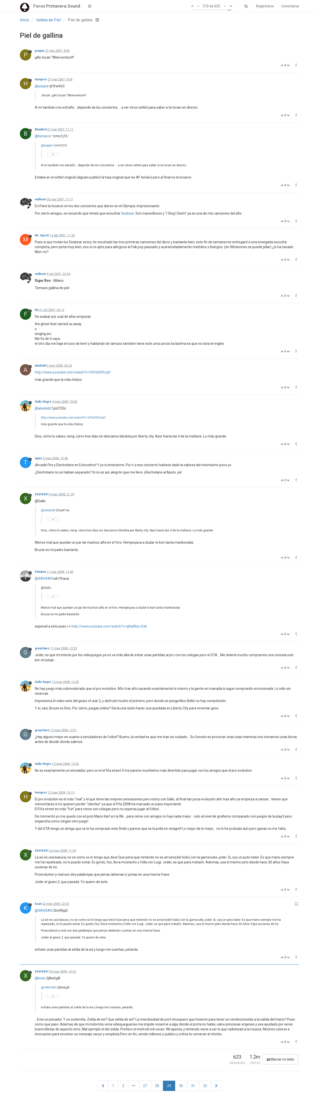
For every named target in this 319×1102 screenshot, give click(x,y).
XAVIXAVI (42, 494)
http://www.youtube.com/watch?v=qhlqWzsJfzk (109, 626)
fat (36, 310)
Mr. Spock (42, 235)
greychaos (42, 648)
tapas (38, 458)
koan (38, 904)
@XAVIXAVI (44, 578)
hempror (41, 79)
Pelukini (40, 572)
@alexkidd (43, 408)
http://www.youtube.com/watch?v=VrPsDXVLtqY (73, 372)
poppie (39, 50)
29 (169, 1086)
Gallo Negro (43, 401)
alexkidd (40, 365)
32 (205, 1086)
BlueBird (41, 129)
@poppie (42, 86)
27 (145, 1086)
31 (193, 1086)
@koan (40, 978)
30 (181, 1086)
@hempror (43, 136)
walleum (40, 199)
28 (157, 1086)
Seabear (127, 213)
